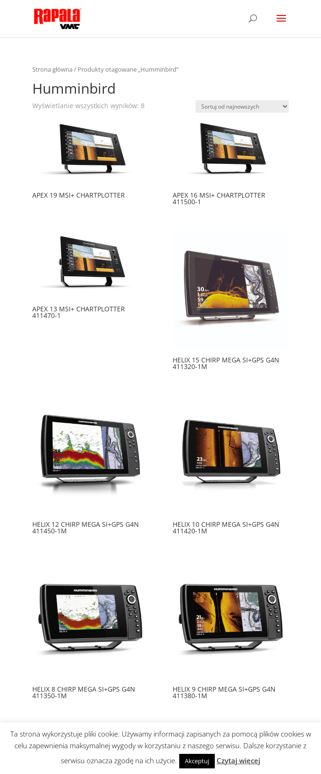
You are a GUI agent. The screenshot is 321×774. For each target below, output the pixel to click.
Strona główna (52, 69)
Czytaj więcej (238, 760)
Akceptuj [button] (197, 761)
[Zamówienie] (242, 106)
